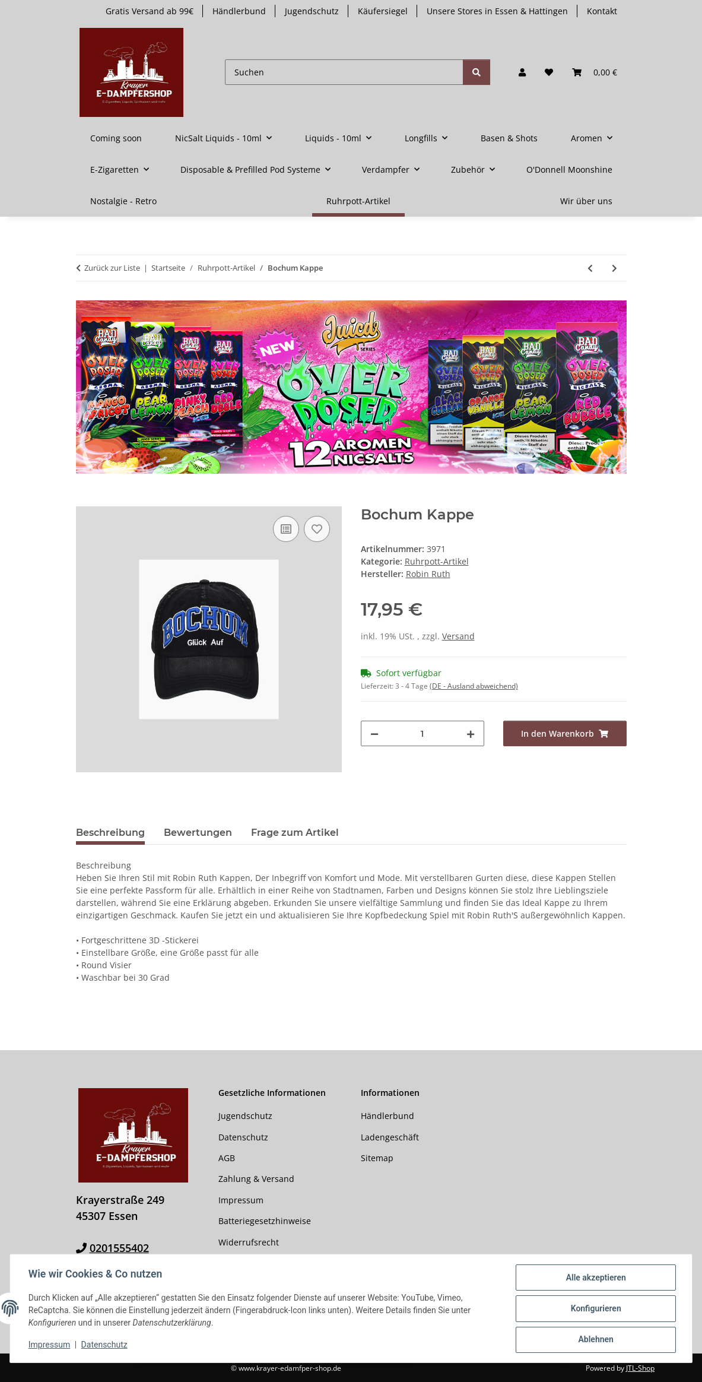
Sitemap (377, 1158)
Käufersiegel (383, 11)
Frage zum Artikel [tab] (295, 832)
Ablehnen (594, 1340)
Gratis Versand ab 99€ (149, 11)
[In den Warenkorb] (85, 499)
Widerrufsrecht (248, 1242)
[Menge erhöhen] (471, 733)
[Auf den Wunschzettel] (317, 529)
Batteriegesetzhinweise (264, 1220)
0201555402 (119, 1248)
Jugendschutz (312, 11)
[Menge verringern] (374, 733)
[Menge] (422, 733)
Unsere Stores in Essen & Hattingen (497, 11)
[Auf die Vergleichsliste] (286, 529)
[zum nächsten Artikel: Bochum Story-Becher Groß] (614, 268)
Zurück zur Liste (112, 267)
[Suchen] (344, 72)
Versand (458, 636)
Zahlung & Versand (256, 1178)
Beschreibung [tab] (110, 832)
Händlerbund (239, 11)
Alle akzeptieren (595, 1278)
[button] (522, 72)
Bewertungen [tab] (198, 832)
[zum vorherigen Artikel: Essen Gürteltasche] (590, 268)
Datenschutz (105, 1345)
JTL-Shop (640, 1368)
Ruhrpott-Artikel (437, 561)
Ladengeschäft (390, 1137)
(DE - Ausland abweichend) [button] (474, 686)
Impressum (50, 1345)
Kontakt (602, 11)
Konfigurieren (595, 1309)
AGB (226, 1158)
